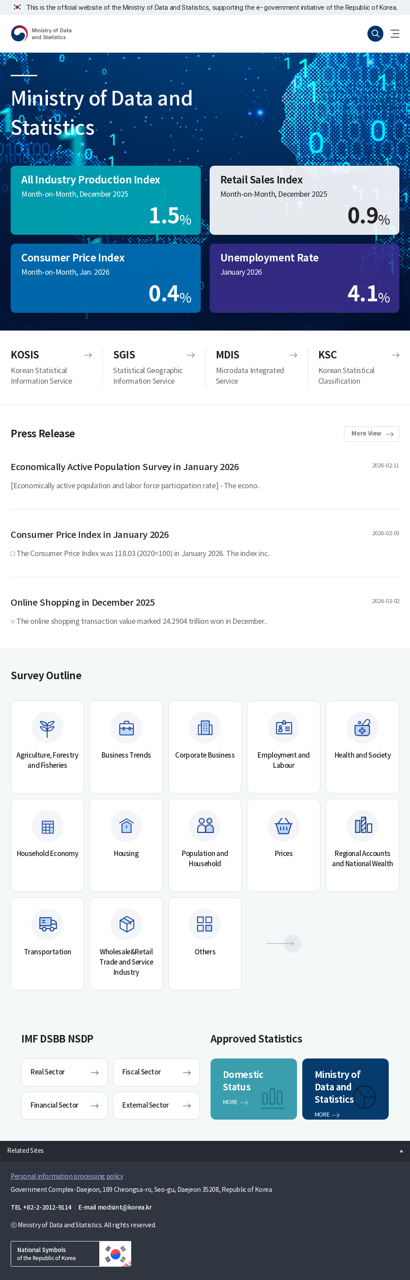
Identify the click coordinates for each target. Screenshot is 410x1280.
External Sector (145, 1105)
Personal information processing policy (67, 1176)
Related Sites (22, 1148)
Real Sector (48, 1072)
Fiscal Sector (141, 1072)
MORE (230, 1102)
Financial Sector (54, 1105)
